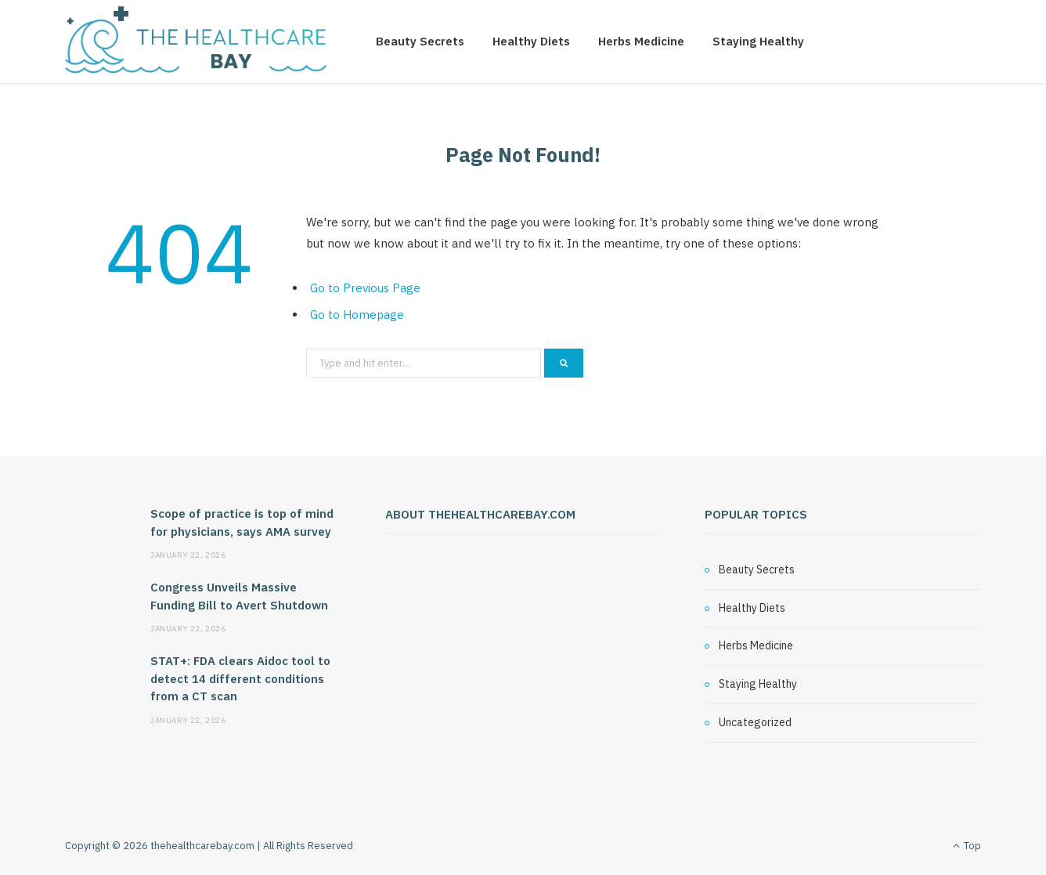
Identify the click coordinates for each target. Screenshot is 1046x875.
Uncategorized (755, 722)
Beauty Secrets (420, 41)
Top (967, 845)
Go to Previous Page (365, 287)
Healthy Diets (531, 41)
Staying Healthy (758, 41)
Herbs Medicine (641, 41)
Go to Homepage (357, 314)
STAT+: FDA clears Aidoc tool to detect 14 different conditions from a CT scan (240, 678)
